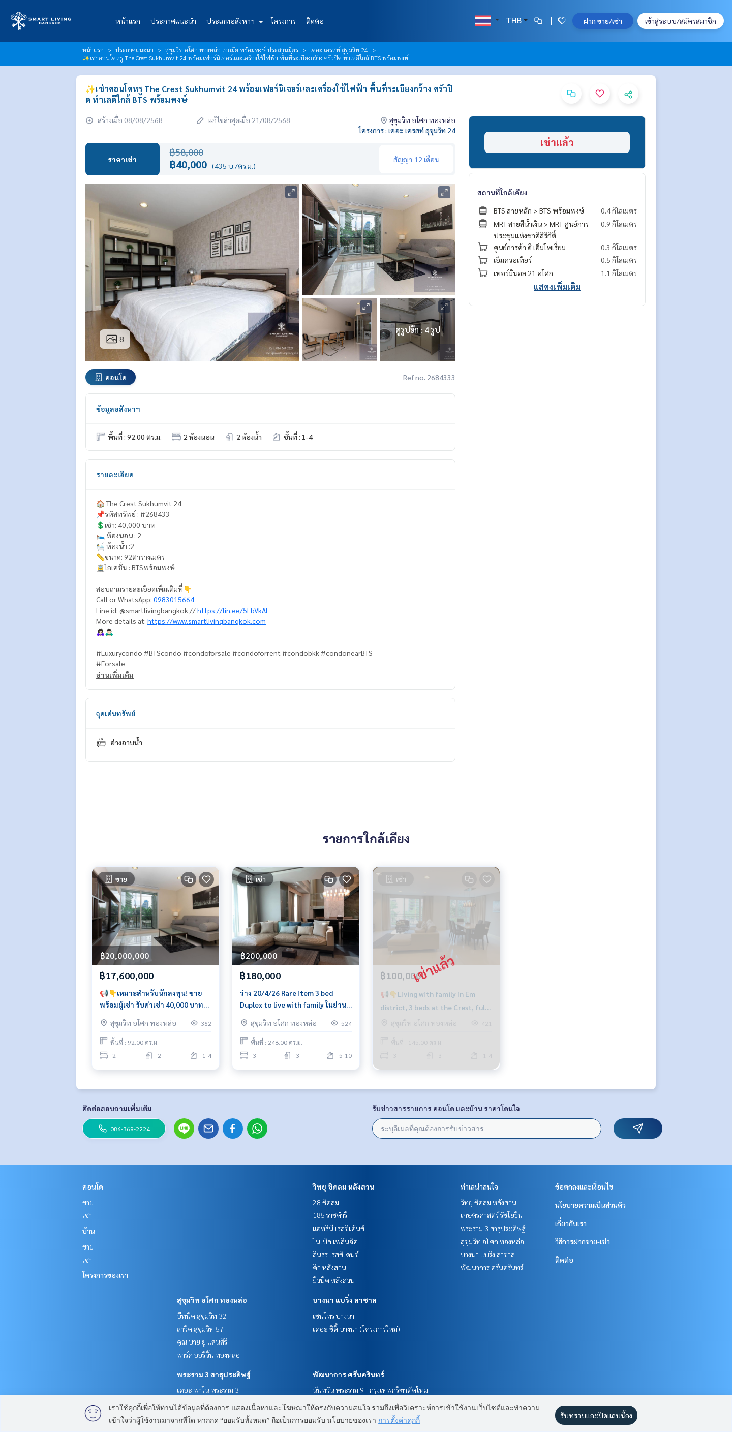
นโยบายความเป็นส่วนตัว (590, 1204)
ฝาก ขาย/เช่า (603, 20)
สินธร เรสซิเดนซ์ (336, 1254)
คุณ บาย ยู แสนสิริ (202, 1341)
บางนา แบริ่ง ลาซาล (345, 1299)
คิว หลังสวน (329, 1267)
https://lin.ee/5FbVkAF (233, 610)
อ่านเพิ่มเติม (115, 674)
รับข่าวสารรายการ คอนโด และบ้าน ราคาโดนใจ (446, 1108)
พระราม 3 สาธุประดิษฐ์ (214, 1374)
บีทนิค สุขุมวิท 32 (202, 1315)
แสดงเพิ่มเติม (557, 286)
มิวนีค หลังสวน (334, 1280)
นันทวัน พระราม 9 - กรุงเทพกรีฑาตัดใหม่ (370, 1389)
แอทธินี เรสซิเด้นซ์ (338, 1228)
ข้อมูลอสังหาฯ (118, 408)
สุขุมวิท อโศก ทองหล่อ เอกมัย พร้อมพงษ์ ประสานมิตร (231, 50)
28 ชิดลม (326, 1202)
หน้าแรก (127, 20)
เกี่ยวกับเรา (571, 1223)
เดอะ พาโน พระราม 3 (208, 1389)
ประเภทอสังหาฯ (233, 20)
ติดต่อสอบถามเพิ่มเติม (117, 1108)
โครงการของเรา (105, 1274)
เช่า (87, 1215)
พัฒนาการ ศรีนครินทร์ (348, 1374)
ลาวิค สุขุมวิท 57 (200, 1328)
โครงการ (283, 20)
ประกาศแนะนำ (173, 20)
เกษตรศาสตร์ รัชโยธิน (492, 1215)
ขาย (88, 1202)
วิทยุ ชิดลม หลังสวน (343, 1186)
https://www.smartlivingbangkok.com (206, 620)
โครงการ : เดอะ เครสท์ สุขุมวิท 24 (407, 130)
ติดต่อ (315, 20)
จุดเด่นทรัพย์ (116, 713)
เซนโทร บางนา (333, 1315)
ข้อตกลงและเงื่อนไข (584, 1186)
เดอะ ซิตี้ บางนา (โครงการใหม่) (356, 1328)
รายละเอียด (115, 474)
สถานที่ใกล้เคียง (502, 192)
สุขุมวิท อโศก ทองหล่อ (212, 1299)
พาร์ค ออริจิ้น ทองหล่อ (208, 1354)
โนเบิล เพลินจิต (335, 1241)
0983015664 (174, 599)
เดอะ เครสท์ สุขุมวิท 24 (339, 50)
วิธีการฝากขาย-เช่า (582, 1241)
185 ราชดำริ (330, 1215)
